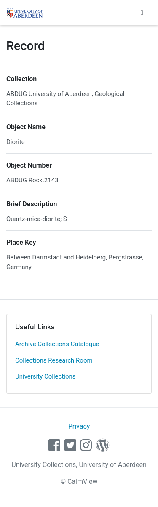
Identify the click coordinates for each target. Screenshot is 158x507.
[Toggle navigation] (142, 12)
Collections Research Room (54, 360)
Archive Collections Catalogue (57, 344)
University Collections (45, 376)
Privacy (79, 426)
